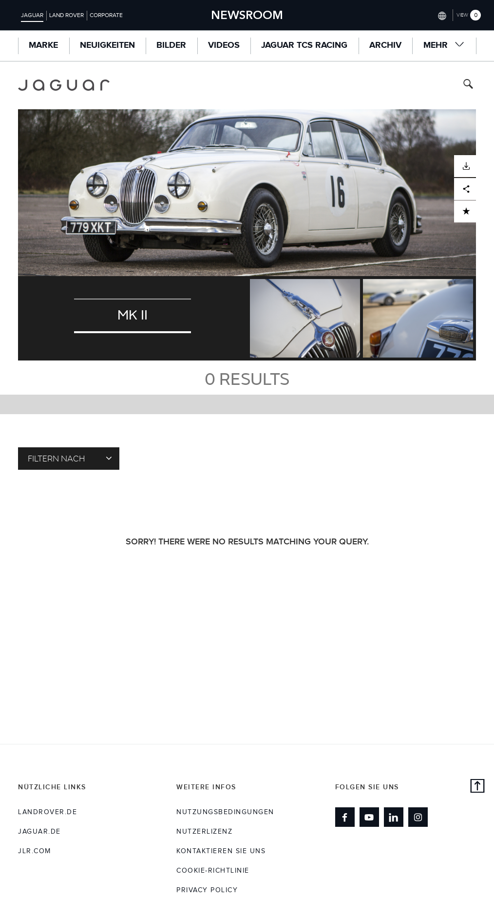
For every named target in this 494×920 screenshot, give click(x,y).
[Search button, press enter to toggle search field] (468, 85)
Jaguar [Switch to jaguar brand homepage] (32, 15)
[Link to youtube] (369, 817)
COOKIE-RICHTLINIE (212, 871)
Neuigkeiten (107, 45)
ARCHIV (385, 45)
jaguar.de (39, 832)
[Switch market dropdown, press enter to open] (441, 15)
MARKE (43, 45)
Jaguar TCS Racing (304, 45)
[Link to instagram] (418, 817)
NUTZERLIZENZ (204, 832)
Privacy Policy (207, 890)
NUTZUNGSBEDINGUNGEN (225, 812)
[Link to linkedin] (393, 817)
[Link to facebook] (345, 817)
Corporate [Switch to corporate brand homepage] (106, 15)
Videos (224, 45)
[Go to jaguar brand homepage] (64, 85)
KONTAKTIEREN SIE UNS (221, 851)
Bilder (171, 45)
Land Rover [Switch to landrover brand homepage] (66, 15)
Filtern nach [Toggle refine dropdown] (70, 458)
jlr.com (34, 851)
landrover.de (47, 812)
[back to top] (477, 787)
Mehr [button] (444, 45)
